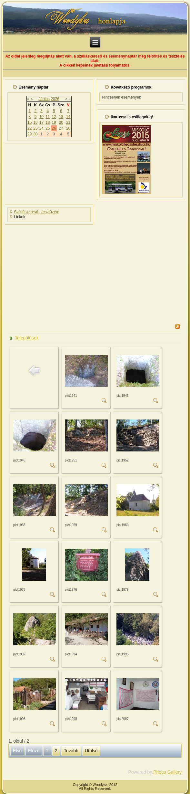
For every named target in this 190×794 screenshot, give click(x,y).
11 (47, 116)
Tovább (71, 750)
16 (35, 122)
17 (41, 122)
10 (41, 116)
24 (41, 128)
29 (29, 134)
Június (44, 99)
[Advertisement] (95, 272)
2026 (55, 99)
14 (68, 116)
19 (54, 122)
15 (29, 122)
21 (68, 122)
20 (61, 122)
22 (29, 128)
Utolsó (91, 750)
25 (47, 128)
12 (54, 116)
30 (35, 134)
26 (54, 128)
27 (61, 128)
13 (61, 116)
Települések (27, 337)
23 (35, 128)
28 (68, 128)
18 (47, 122)
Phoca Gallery (167, 772)
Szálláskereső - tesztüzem (36, 212)
